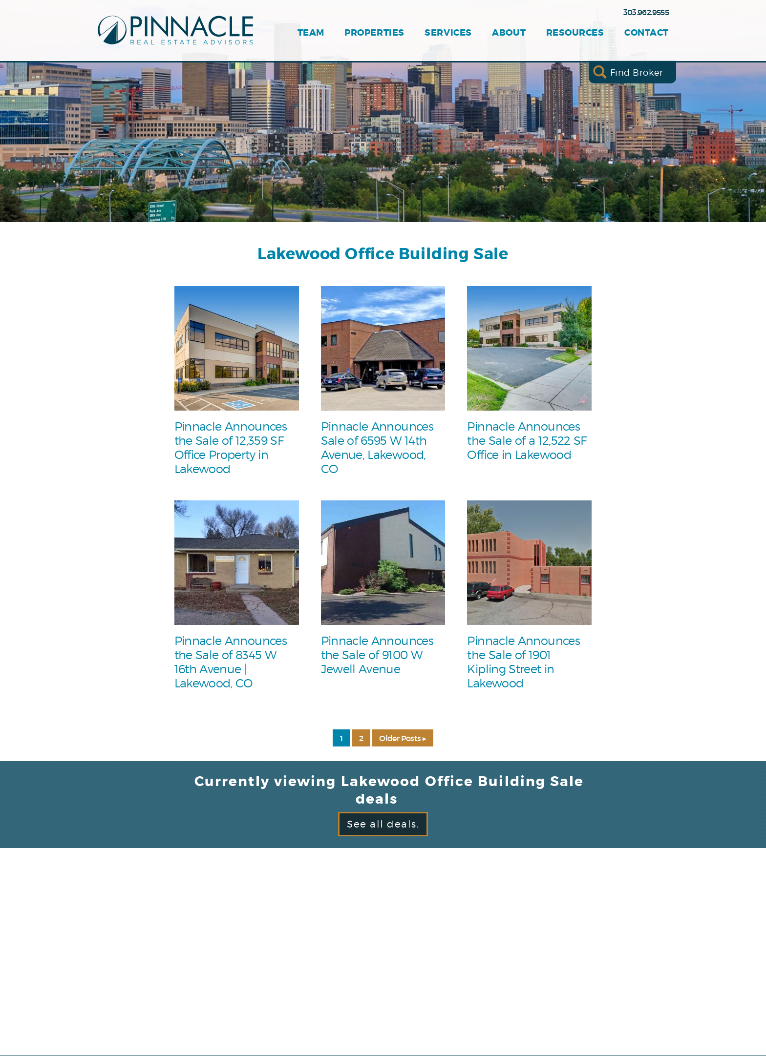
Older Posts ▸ (402, 738)
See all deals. (383, 824)
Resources (575, 33)
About (509, 33)
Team (311, 33)
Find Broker (636, 72)
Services (448, 33)
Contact (646, 33)
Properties (374, 33)
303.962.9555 (646, 12)
